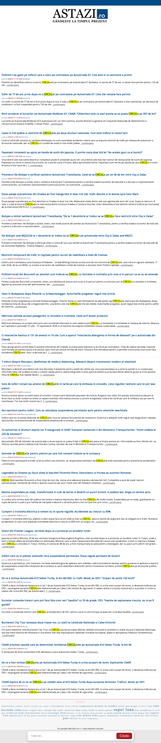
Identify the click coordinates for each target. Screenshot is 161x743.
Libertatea (27, 156)
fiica (68, 706)
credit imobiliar (66, 710)
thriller (74, 718)
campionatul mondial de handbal (98, 706)
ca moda (108, 713)
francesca (92, 718)
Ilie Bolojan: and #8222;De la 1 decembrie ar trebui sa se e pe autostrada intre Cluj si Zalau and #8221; (67, 235)
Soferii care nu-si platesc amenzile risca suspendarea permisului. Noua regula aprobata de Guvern (61, 556)
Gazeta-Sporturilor (30, 535)
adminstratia (16, 716)
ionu (78, 710)
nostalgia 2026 (57, 713)
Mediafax (26, 79)
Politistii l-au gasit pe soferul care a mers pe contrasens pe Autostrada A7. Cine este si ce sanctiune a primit (67, 75)
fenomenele (126, 716)
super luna (124, 709)
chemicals (139, 716)
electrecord (151, 716)
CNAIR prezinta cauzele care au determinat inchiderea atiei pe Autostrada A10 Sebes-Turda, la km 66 (66, 644)
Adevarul (26, 98)
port (66, 718)
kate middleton (143, 710)
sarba (92, 710)
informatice (57, 706)
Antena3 (26, 220)
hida (5, 716)
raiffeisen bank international (23, 713)
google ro (136, 706)
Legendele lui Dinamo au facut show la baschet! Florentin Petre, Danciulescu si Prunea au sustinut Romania (66, 472)
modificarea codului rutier (16, 706)
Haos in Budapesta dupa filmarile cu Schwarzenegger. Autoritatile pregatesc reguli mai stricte (58, 293)
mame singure (30, 710)
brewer (70, 713)
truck (134, 713)
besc (40, 710)
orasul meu (124, 706)
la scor (83, 718)
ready (85, 710)
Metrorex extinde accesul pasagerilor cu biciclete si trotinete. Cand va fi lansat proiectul (55, 315)
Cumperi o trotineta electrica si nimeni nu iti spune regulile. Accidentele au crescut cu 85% (56, 511)
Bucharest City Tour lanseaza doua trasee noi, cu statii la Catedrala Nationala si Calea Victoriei (58, 622)
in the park (30, 716)
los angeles (152, 713)
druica (44, 713)
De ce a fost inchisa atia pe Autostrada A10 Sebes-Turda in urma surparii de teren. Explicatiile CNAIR (66, 662)
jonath (118, 713)
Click (24, 320)
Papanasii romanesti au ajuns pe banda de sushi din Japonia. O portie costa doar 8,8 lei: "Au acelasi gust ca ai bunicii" (72, 152)
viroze (74, 706)
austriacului (96, 713)
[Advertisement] (80, 45)
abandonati (113, 716)
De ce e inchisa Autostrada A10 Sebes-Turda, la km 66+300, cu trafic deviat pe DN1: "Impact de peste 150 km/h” (68, 578)
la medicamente (104, 710)
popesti (102, 716)
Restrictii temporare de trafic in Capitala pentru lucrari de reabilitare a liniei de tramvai (54, 255)
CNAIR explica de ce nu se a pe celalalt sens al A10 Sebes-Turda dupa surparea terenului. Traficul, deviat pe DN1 (73, 682)
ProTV (25, 137)
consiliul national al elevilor (53, 716)
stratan (85, 713)
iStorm (78, 728)
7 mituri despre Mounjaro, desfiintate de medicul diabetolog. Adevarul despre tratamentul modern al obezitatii (69, 361)
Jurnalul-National (29, 414)
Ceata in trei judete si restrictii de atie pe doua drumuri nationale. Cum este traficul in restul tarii (64, 133)
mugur (141, 713)
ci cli (78, 713)
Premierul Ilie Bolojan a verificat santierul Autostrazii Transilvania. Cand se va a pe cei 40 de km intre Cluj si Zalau (74, 174)
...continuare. (12, 85)
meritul (126, 713)
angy (73, 716)
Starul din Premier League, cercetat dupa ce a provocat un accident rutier (46, 531)
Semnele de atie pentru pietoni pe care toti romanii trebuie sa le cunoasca (51, 453)
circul (34, 706)
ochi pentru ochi (87, 715)
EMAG (80, 701)
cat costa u (44, 706)
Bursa (25, 240)
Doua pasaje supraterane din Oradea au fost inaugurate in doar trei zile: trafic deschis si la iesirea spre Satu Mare (70, 194)
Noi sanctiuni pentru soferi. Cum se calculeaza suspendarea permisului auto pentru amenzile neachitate (64, 410)
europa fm (50, 710)
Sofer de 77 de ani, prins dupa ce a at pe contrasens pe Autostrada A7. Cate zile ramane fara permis (66, 94)
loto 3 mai (147, 706)
